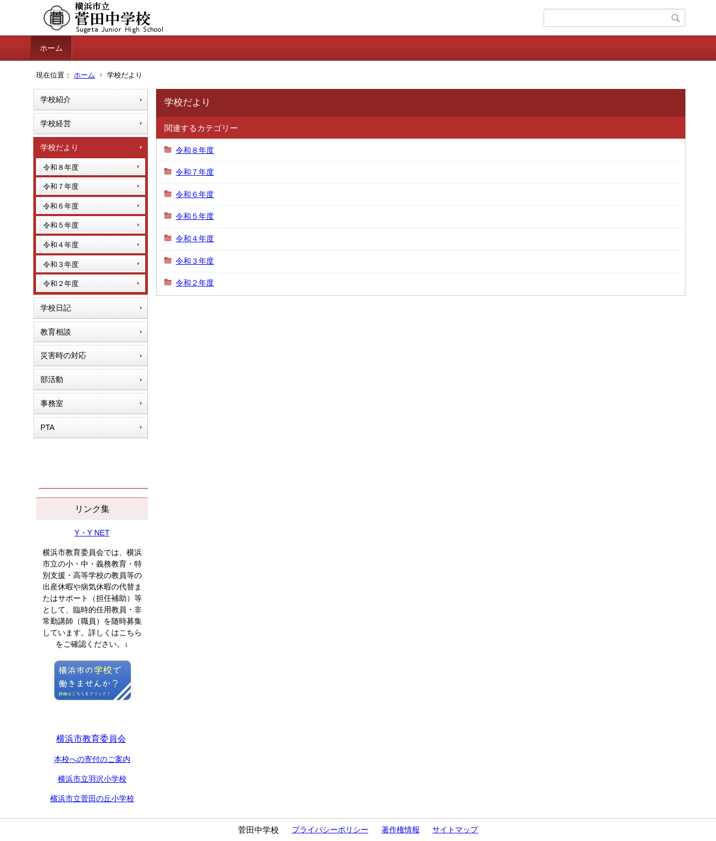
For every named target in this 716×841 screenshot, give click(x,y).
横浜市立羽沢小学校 (92, 778)
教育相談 (55, 331)
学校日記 (55, 307)
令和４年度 (61, 245)
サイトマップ (455, 829)
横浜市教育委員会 (91, 738)
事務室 (51, 403)
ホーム (51, 48)
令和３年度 (61, 264)
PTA (47, 427)
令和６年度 (61, 206)
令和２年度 (61, 283)
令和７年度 (61, 186)
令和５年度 (61, 225)
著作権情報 (400, 829)
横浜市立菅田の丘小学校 (92, 798)
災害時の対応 (63, 355)
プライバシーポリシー (330, 829)
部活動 (51, 379)
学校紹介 (55, 99)
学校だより (59, 147)
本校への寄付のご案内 (92, 759)
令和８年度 (61, 167)
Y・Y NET (91, 532)
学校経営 (55, 123)
